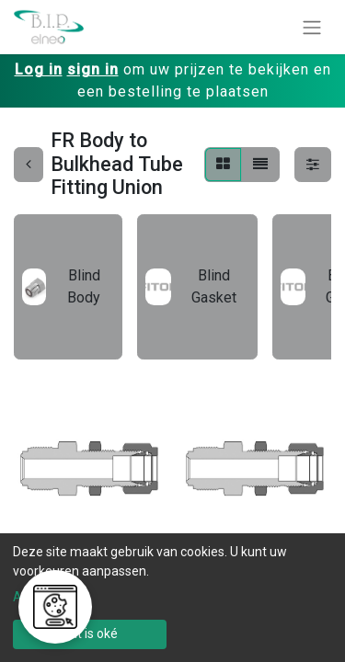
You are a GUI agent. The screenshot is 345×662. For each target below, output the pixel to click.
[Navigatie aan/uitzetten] (312, 27)
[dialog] (172, 597)
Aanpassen (46, 596)
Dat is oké (90, 633)
